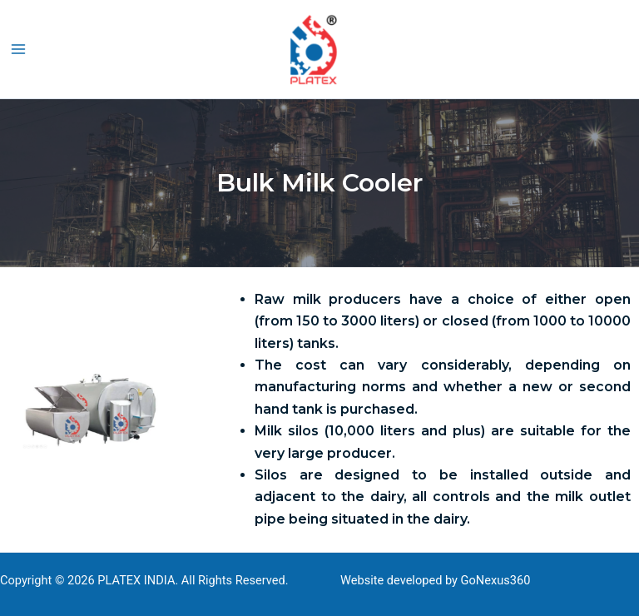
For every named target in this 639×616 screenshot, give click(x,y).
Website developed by (399, 580)
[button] (631, 48)
